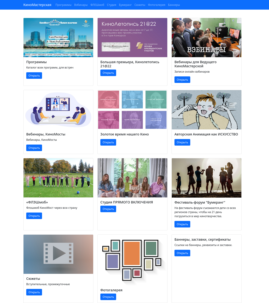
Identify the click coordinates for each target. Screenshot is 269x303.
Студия (111, 5)
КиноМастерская (37, 4)
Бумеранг (125, 5)
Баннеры (174, 5)
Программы (63, 5)
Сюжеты (139, 5)
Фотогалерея (156, 5)
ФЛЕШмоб (97, 5)
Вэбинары (81, 5)
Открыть (34, 75)
